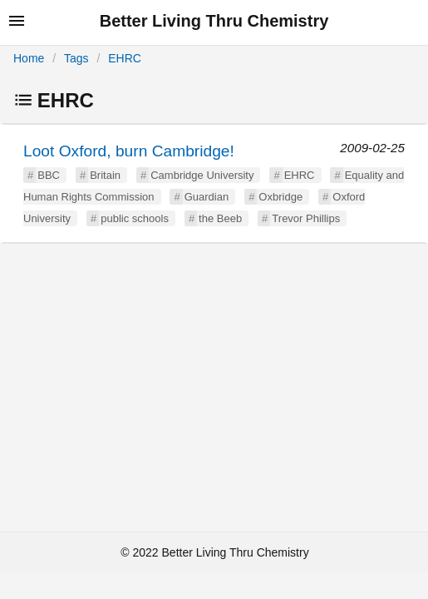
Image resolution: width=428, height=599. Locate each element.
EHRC (124, 58)
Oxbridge (280, 197)
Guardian (206, 197)
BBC (48, 175)
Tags (76, 58)
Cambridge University (201, 175)
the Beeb (220, 218)
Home (28, 58)
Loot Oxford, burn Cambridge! (128, 151)
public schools (135, 218)
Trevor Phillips (306, 218)
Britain (105, 175)
